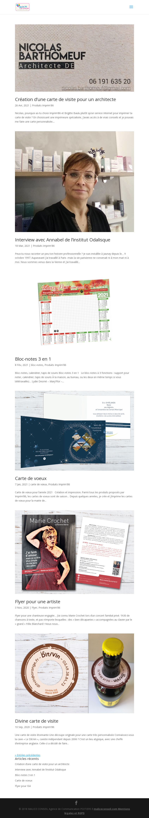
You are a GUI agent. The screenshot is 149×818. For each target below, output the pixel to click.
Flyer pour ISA (23, 786)
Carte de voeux (31, 478)
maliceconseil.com (106, 809)
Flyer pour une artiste (37, 601)
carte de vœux (38, 484)
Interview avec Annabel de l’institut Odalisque (62, 239)
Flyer (34, 607)
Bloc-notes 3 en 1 (33, 359)
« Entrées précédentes (27, 755)
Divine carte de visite (36, 721)
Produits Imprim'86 (43, 105)
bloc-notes (37, 365)
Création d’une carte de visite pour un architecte (65, 99)
